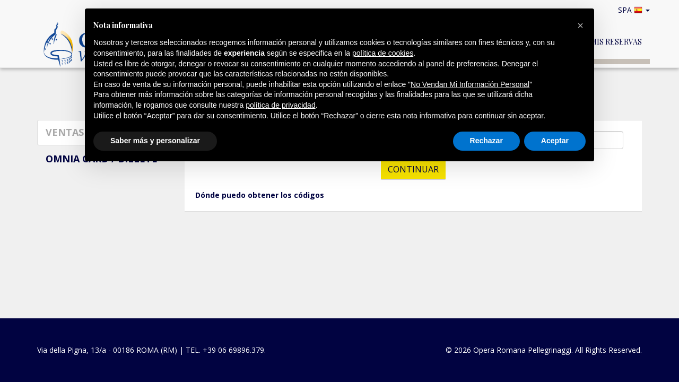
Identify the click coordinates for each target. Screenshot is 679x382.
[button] (580, 25)
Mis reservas (616, 42)
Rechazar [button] (486, 140)
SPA (636, 9)
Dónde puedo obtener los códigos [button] (259, 195)
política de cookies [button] (382, 53)
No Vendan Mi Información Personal (470, 84)
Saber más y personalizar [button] (155, 140)
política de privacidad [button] (281, 105)
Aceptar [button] (555, 140)
